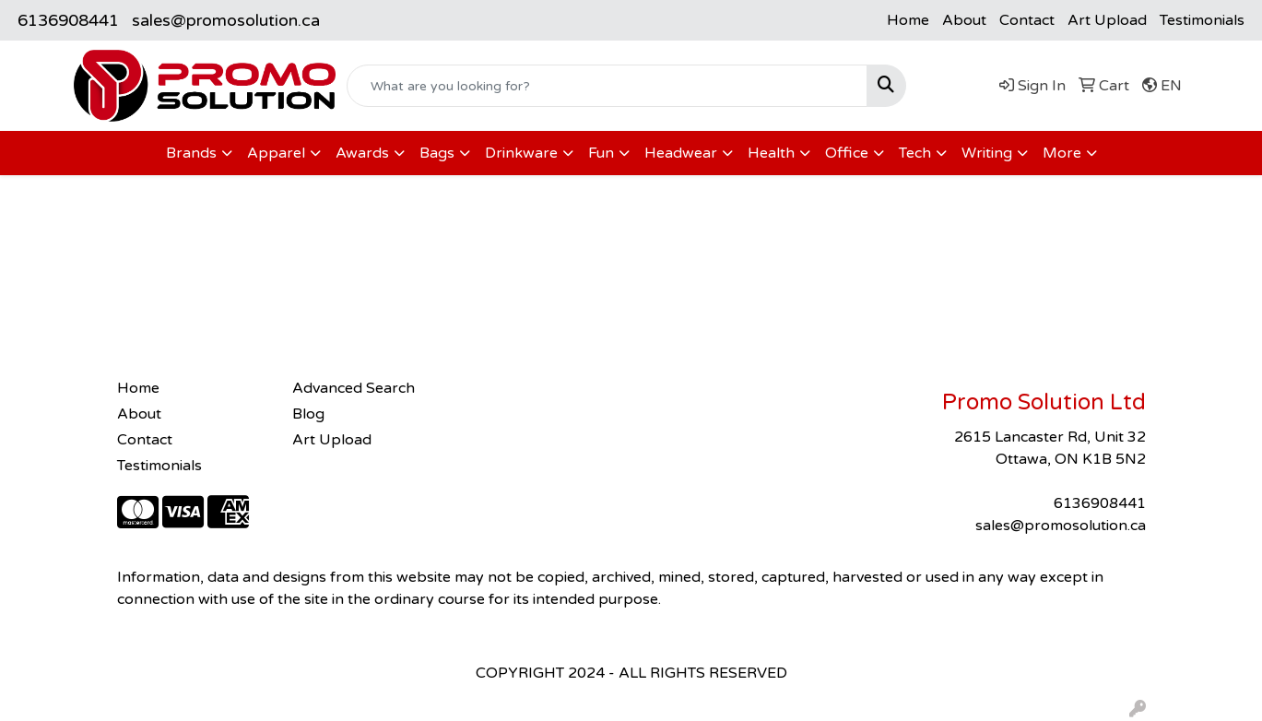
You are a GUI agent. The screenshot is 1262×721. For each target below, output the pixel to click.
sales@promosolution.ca (226, 20)
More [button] (1062, 153)
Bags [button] (436, 153)
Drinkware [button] (521, 153)
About (964, 20)
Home (908, 20)
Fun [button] (601, 153)
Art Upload (1107, 20)
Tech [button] (915, 153)
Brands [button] (191, 153)
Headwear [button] (680, 153)
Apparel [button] (276, 153)
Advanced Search (353, 388)
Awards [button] (362, 153)
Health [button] (771, 153)
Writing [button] (986, 153)
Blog (308, 414)
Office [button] (846, 153)
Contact (1027, 20)
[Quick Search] (607, 86)
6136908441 (68, 20)
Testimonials (1202, 20)
